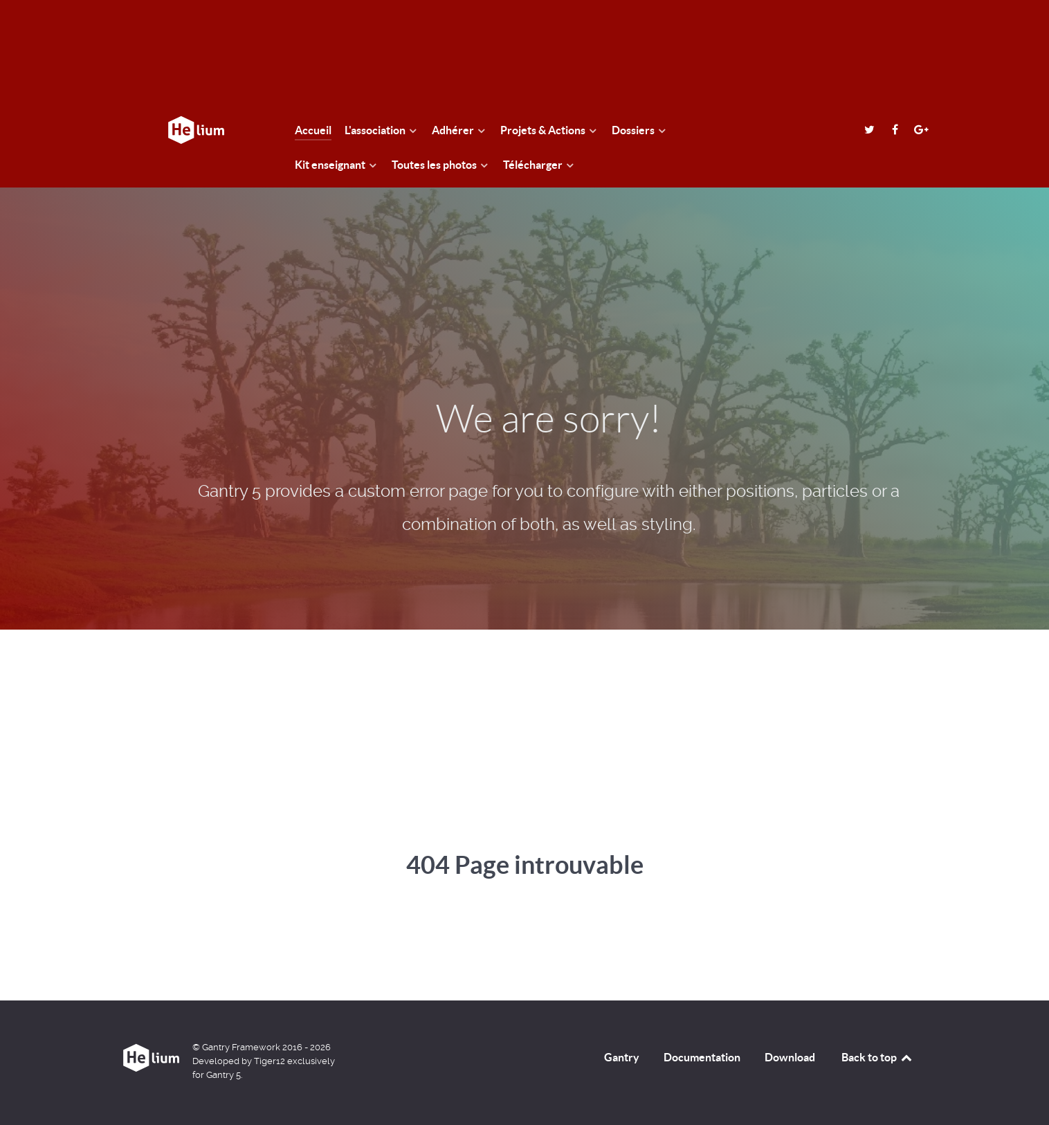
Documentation (702, 1057)
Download (790, 1057)
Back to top (877, 1057)
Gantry (621, 1057)
